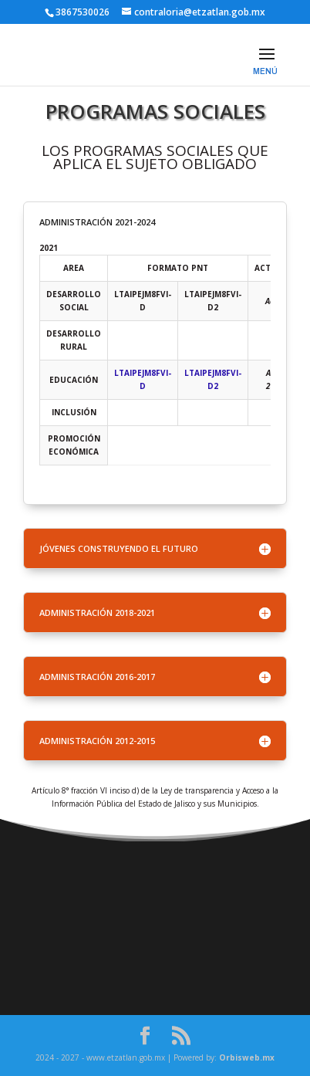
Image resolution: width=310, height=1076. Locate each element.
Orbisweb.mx (247, 1057)
